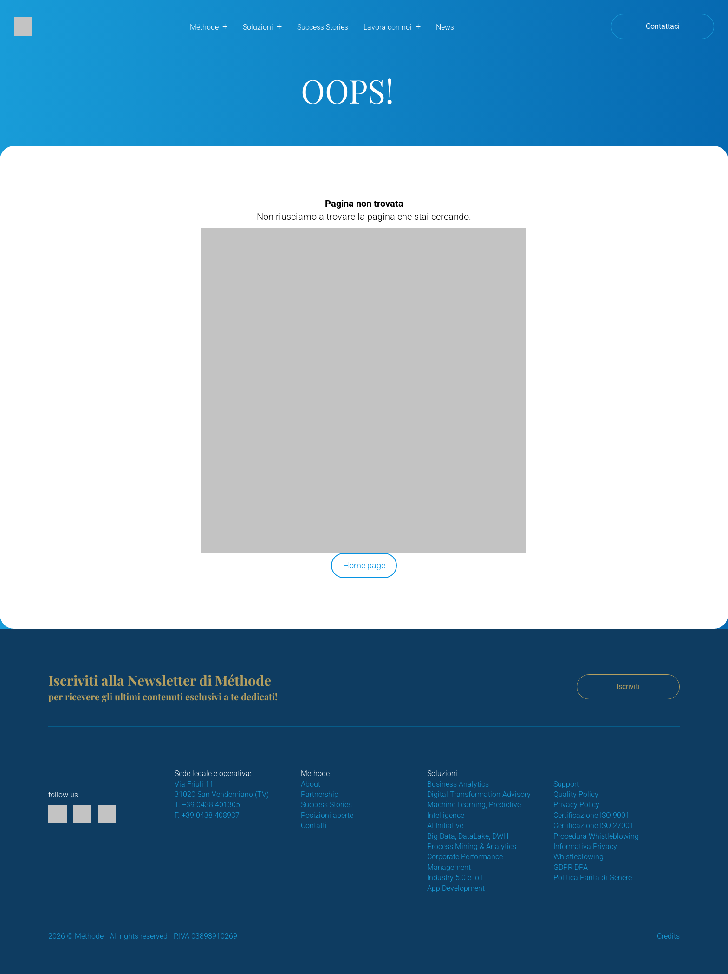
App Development (456, 888)
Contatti (314, 825)
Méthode (204, 27)
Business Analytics (458, 784)
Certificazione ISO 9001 (591, 815)
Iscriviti (628, 686)
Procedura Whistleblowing (596, 836)
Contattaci (663, 26)
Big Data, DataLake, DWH (467, 836)
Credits (668, 936)
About (310, 784)
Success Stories (322, 27)
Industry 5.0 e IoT (455, 877)
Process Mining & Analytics (471, 846)
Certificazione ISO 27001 (593, 825)
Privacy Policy (576, 804)
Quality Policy (575, 794)
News (445, 27)
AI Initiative (445, 825)
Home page (364, 565)
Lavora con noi (388, 27)
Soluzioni (258, 27)
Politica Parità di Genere (592, 877)
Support (566, 784)
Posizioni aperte (327, 815)
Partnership (319, 794)
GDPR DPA (570, 867)
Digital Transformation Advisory (479, 794)
